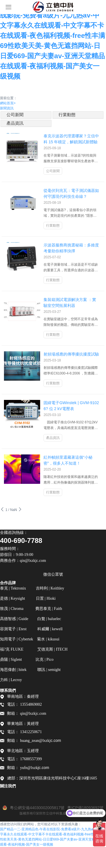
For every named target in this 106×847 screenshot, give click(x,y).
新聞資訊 (7, 108)
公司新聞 (15, 114)
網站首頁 (8, 103)
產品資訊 (15, 123)
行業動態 (67, 114)
